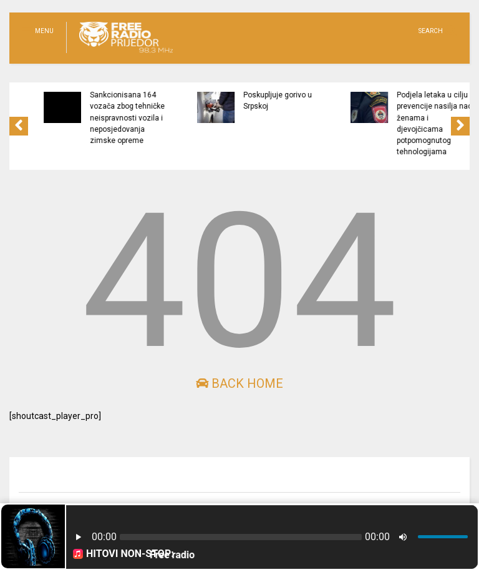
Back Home (239, 383)
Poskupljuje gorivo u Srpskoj (317, 101)
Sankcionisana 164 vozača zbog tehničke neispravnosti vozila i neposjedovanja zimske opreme (166, 118)
